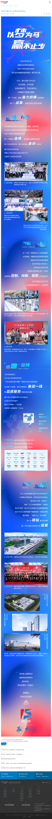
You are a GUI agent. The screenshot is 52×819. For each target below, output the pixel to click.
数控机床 (5, 795)
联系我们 (38, 787)
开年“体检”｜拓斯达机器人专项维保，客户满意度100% (12, 754)
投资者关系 (30, 787)
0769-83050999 (9, 805)
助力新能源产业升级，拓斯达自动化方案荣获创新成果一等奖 (13, 767)
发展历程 (21, 793)
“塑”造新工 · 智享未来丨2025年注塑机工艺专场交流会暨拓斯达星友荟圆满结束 (16, 763)
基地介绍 (21, 796)
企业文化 (21, 791)
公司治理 (30, 795)
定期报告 (30, 793)
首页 (3, 5)
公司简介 (21, 790)
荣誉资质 (21, 795)
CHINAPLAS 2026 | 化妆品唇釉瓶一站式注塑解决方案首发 (12, 749)
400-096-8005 (26, 805)
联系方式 (38, 790)
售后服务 (13, 790)
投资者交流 (30, 796)
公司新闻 (15, 5)
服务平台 (13, 787)
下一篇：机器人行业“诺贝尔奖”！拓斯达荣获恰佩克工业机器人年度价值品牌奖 (14, 741)
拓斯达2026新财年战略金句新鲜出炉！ (8, 758)
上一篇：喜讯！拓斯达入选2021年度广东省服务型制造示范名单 (12, 739)
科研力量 (5, 796)
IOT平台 (13, 791)
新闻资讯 (11, 5)
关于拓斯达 (7, 5)
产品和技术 (5, 787)
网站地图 (29, 816)
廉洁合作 (21, 800)
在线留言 (38, 793)
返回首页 (24, 816)
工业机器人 (5, 791)
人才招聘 (38, 791)
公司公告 (30, 791)
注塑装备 (5, 793)
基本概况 (30, 790)
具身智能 (5, 790)
